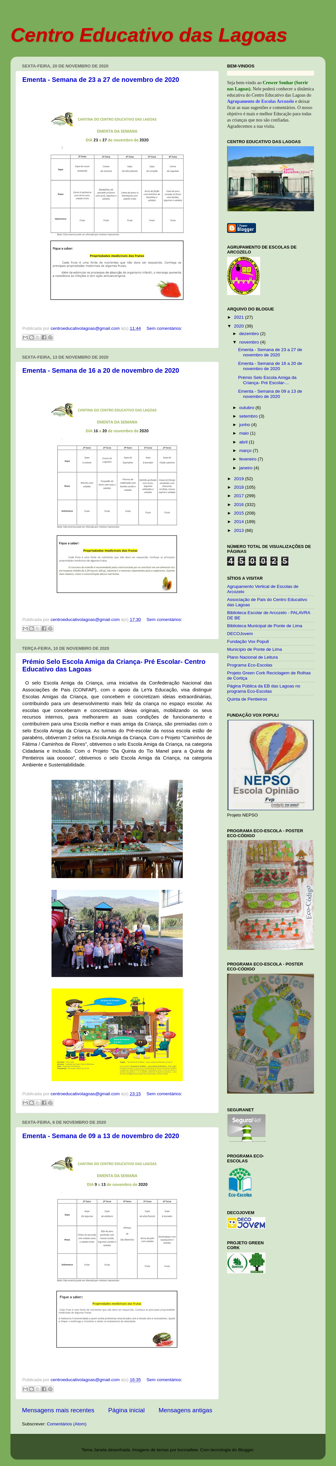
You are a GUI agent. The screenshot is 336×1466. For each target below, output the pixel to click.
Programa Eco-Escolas (249, 665)
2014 (239, 521)
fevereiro (248, 459)
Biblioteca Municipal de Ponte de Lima (264, 625)
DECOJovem (240, 633)
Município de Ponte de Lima (254, 649)
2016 (239, 504)
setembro (249, 416)
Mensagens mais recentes (58, 1410)
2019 (239, 478)
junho (245, 424)
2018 (239, 487)
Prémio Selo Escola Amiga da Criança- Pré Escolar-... (267, 380)
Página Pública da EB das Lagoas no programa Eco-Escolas (263, 689)
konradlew (188, 1449)
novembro (249, 342)
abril (244, 442)
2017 (239, 495)
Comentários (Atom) (67, 1423)
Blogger (245, 1449)
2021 (239, 317)
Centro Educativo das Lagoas (148, 35)
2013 (239, 530)
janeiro (246, 467)
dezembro (249, 333)
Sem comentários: (164, 328)
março (246, 450)
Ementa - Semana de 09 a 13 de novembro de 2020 (100, 1135)
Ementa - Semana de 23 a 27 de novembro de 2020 (100, 79)
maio (244, 433)
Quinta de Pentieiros (247, 699)
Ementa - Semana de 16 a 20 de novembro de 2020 (100, 370)
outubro (247, 407)
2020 (239, 326)
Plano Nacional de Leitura (252, 657)
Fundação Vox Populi (248, 641)
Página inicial (126, 1410)
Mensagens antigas (185, 1410)
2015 (239, 513)
